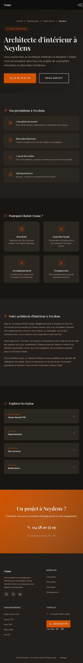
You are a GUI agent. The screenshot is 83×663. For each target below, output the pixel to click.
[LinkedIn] (20, 594)
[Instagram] (6, 594)
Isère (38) (8, 624)
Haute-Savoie (48, 21)
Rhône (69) (8, 630)
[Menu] (77, 4)
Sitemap (63, 658)
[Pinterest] (13, 594)
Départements (33, 21)
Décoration (50, 587)
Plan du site (51, 658)
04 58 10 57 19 (20, 78)
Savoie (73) (9, 619)
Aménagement (52, 592)
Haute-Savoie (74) (11, 614)
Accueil (20, 21)
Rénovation (51, 582)
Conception (51, 577)
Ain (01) (7, 635)
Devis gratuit (54, 78)
